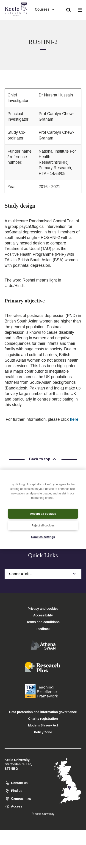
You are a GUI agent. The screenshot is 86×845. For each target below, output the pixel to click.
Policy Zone (43, 732)
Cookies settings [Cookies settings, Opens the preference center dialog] (43, 537)
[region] (43, 509)
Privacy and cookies (43, 608)
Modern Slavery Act (43, 725)
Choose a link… (43, 574)
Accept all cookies (43, 513)
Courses (45, 9)
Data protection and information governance (43, 712)
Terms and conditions (42, 622)
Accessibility (43, 615)
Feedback (43, 629)
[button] (68, 9)
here (74, 419)
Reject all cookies (43, 525)
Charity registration (43, 718)
